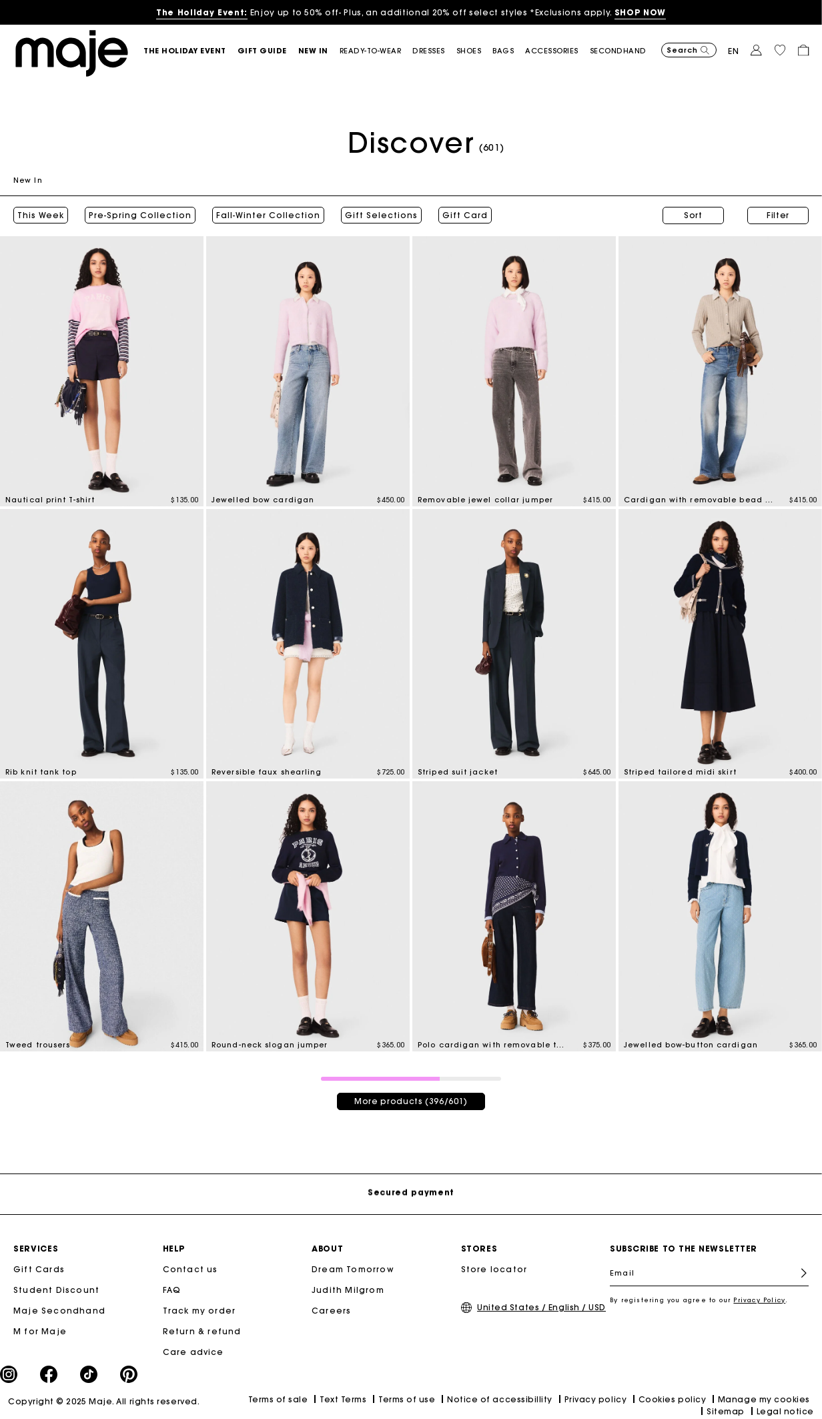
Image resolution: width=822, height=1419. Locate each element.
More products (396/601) (411, 1101)
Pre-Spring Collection (140, 215)
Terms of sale (278, 1399)
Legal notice (785, 1411)
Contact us (190, 1269)
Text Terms (343, 1399)
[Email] (709, 1273)
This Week (40, 215)
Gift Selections (381, 215)
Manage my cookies (764, 1399)
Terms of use (406, 1399)
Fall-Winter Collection (268, 215)
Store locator (494, 1269)
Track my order (199, 1311)
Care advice (193, 1352)
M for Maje (40, 1331)
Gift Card (465, 215)
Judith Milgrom (348, 1290)
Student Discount (56, 1290)
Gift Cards (39, 1269)
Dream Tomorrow (353, 1269)
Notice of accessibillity (499, 1399)
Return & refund (202, 1331)
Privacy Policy (759, 1300)
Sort (693, 215)
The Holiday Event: (202, 12)
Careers (331, 1311)
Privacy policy (595, 1399)
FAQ (172, 1290)
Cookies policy (673, 1399)
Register (798, 1273)
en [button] (733, 51)
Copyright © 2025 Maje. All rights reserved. (103, 1401)
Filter (778, 215)
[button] (190, 51)
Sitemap (726, 1411)
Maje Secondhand (59, 1311)
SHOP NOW (640, 12)
